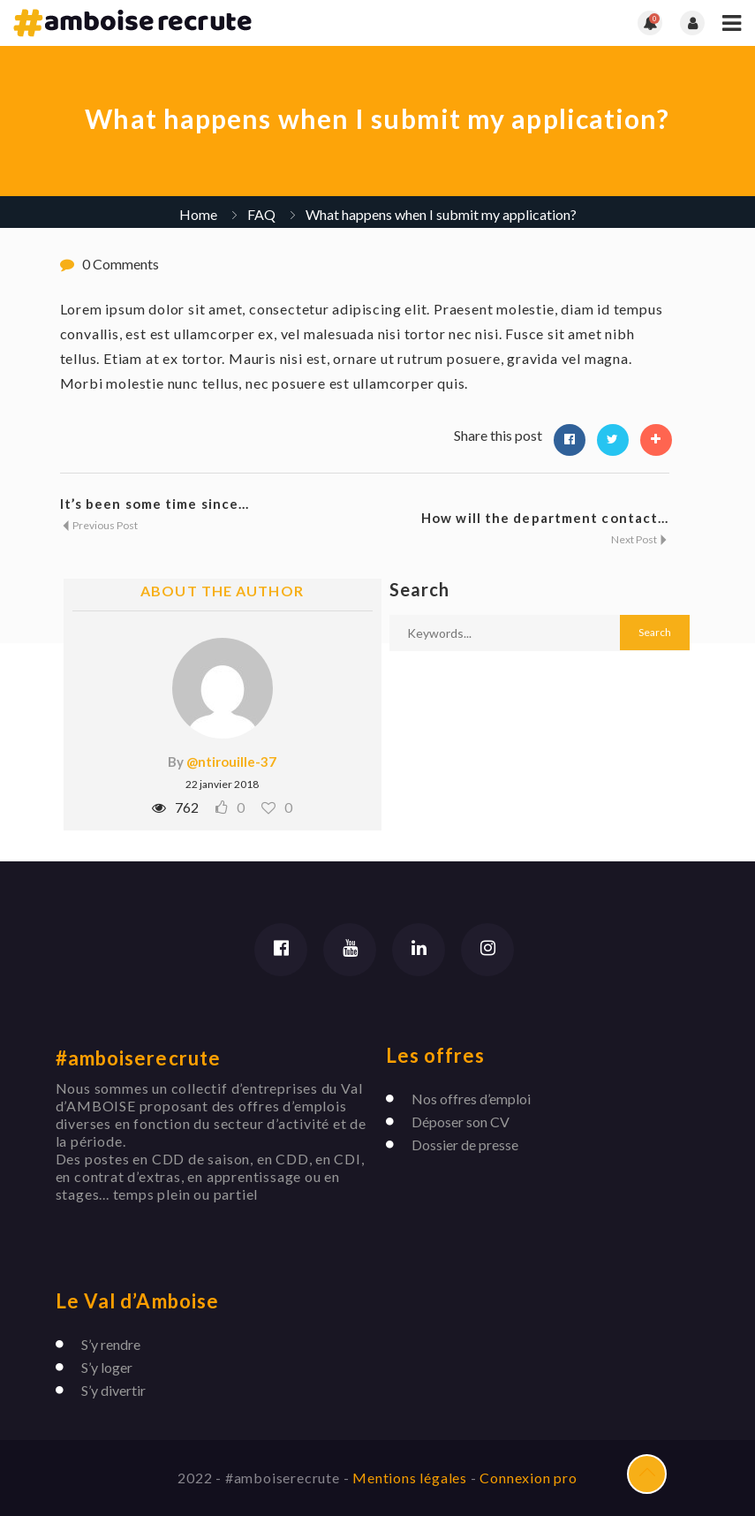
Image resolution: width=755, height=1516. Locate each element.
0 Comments (120, 263)
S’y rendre (110, 1344)
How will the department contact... (544, 518)
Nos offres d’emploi (471, 1098)
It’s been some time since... (155, 504)
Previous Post (99, 525)
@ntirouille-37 (231, 761)
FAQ (261, 214)
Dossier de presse (464, 1144)
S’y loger (106, 1367)
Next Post (640, 539)
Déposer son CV (460, 1121)
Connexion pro (528, 1477)
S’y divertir (113, 1390)
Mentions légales (411, 1477)
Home (198, 214)
